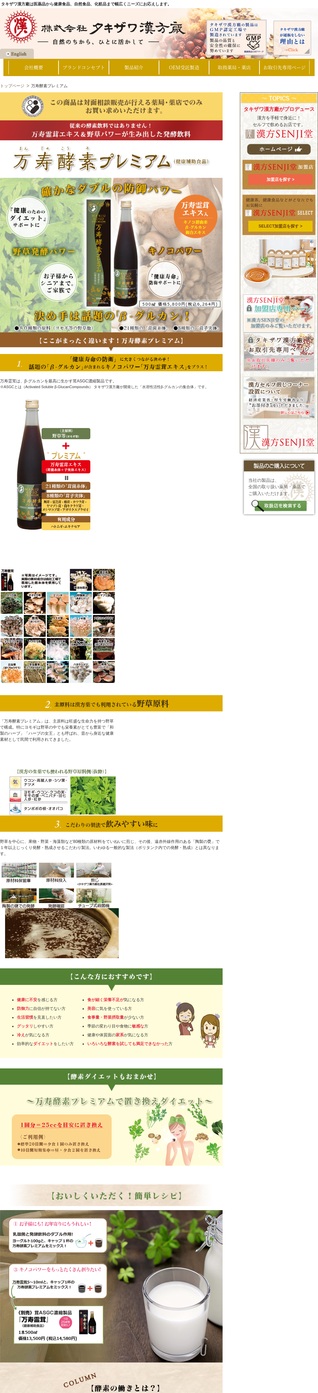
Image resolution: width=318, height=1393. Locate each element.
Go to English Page (17, 54)
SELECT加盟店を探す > (280, 226)
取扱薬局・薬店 (234, 67)
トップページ (12, 86)
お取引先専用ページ (284, 67)
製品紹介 (133, 67)
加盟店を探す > (280, 179)
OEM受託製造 (184, 67)
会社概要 (33, 67)
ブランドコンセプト (84, 67)
